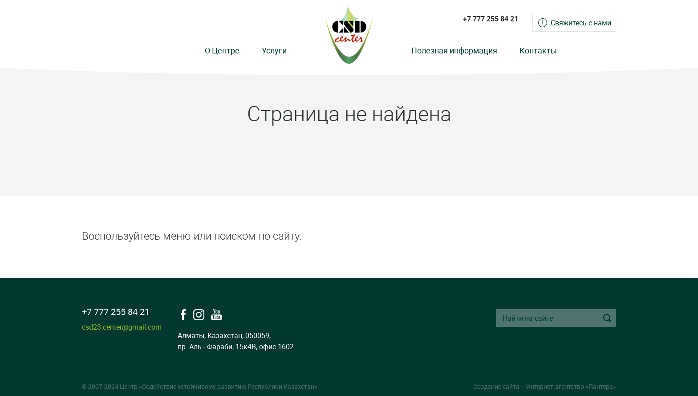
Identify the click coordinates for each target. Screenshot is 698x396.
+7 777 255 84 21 (490, 18)
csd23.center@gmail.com (122, 327)
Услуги (274, 50)
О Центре (222, 50)
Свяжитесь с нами (581, 23)
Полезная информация (454, 50)
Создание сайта (496, 386)
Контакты (538, 50)
